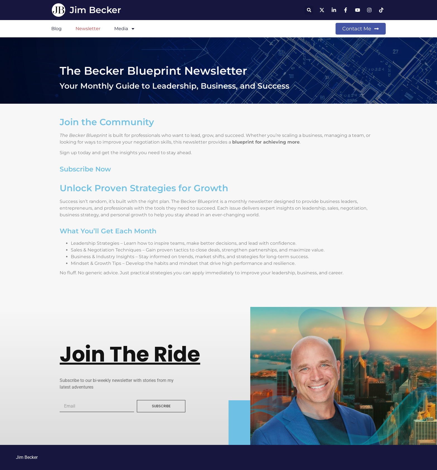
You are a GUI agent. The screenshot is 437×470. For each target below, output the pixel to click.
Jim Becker (95, 9)
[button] (309, 10)
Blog (56, 28)
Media (124, 29)
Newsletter (88, 28)
